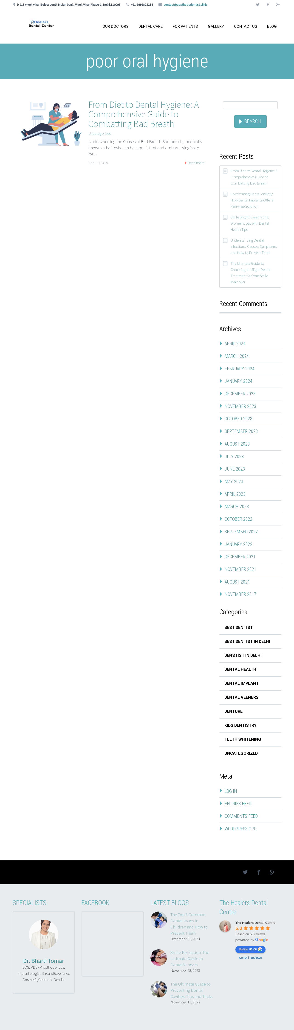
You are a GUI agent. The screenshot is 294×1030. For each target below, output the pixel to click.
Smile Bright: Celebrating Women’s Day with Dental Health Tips (250, 223)
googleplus (277, 4)
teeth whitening (242, 739)
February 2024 (239, 369)
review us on (250, 949)
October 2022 (238, 519)
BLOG (272, 26)
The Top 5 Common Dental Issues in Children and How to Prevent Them (189, 924)
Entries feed (238, 803)
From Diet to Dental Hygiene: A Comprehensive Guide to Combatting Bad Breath (143, 114)
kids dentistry (240, 725)
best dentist (238, 627)
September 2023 (241, 431)
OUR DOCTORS (115, 26)
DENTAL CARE (151, 26)
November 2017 (240, 594)
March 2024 (237, 356)
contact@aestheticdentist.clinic (185, 5)
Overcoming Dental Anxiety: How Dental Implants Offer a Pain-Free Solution (252, 200)
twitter (257, 4)
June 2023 (235, 469)
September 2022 (241, 531)
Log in (231, 791)
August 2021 (237, 582)
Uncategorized (99, 133)
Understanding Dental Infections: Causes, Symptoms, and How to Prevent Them (254, 246)
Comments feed (241, 816)
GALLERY (216, 26)
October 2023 (238, 418)
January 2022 (238, 544)
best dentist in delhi (247, 641)
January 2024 (238, 381)
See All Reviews (250, 958)
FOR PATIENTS (185, 26)
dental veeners (241, 697)
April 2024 (235, 343)
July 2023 (234, 456)
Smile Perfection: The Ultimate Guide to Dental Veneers (189, 958)
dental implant (241, 683)
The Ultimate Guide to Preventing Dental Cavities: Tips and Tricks (191, 990)
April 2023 (235, 494)
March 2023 (237, 506)
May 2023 (234, 481)
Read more (195, 162)
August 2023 (237, 444)
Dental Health (240, 669)
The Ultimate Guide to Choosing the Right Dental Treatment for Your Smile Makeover (251, 272)
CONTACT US (245, 26)
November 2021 (240, 569)
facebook (267, 4)
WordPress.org (241, 829)
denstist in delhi (243, 655)
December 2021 (240, 556)
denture (233, 711)
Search (252, 121)
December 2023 (240, 394)
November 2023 (240, 406)
